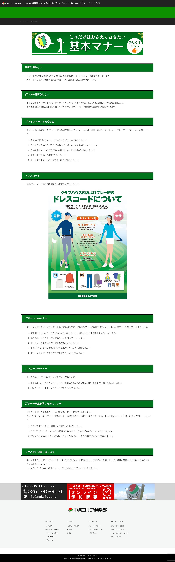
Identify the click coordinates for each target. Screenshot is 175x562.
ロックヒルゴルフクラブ (118, 529)
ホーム (28, 3)
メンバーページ (88, 3)
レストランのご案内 (51, 533)
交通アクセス (49, 540)
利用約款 (97, 3)
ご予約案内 (93, 521)
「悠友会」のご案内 (73, 526)
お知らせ (78, 3)
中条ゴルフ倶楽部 (91, 555)
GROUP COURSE (117, 521)
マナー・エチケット (95, 526)
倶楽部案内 (36, 3)
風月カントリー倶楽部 (117, 526)
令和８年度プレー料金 (57, 3)
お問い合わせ (93, 533)
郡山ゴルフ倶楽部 (116, 536)
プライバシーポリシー (95, 529)
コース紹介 (44, 3)
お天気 (69, 533)
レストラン (70, 3)
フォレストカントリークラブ (119, 533)
